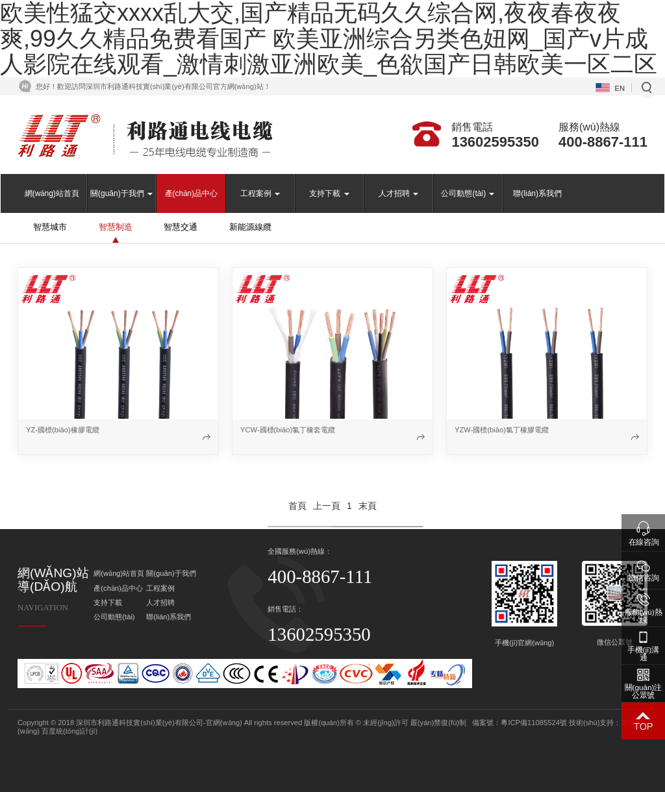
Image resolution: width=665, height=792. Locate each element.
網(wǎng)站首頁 (52, 193)
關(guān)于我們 (121, 193)
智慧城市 (50, 227)
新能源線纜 (250, 227)
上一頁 (326, 506)
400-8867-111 (602, 142)
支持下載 (329, 193)
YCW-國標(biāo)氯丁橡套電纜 (287, 430)
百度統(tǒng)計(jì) (69, 731)
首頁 (297, 506)
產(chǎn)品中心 (191, 193)
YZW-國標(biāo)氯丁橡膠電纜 (502, 430)
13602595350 (495, 142)
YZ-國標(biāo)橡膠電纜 (62, 430)
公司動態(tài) (467, 193)
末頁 (367, 506)
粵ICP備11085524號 (533, 722)
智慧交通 (180, 227)
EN (620, 88)
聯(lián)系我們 (537, 193)
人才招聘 (398, 193)
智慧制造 (115, 227)
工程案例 (260, 193)
